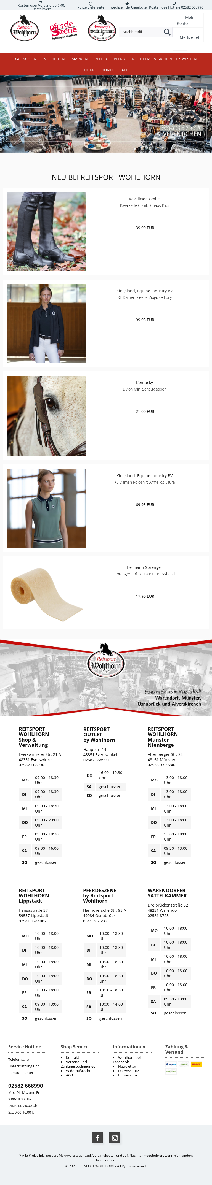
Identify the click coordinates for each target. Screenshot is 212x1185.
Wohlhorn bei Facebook (127, 1059)
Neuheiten (54, 58)
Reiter (100, 58)
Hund (107, 69)
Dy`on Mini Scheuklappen (144, 389)
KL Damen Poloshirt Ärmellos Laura (144, 482)
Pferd (119, 58)
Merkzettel (189, 37)
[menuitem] (132, 1059)
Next (195, 114)
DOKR (89, 69)
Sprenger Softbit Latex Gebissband (145, 574)
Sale (123, 69)
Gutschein (26, 58)
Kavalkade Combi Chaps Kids (144, 205)
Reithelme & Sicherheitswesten (164, 58)
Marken (79, 58)
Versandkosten (103, 1155)
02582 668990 (25, 1085)
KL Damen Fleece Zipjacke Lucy (145, 297)
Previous (16, 114)
